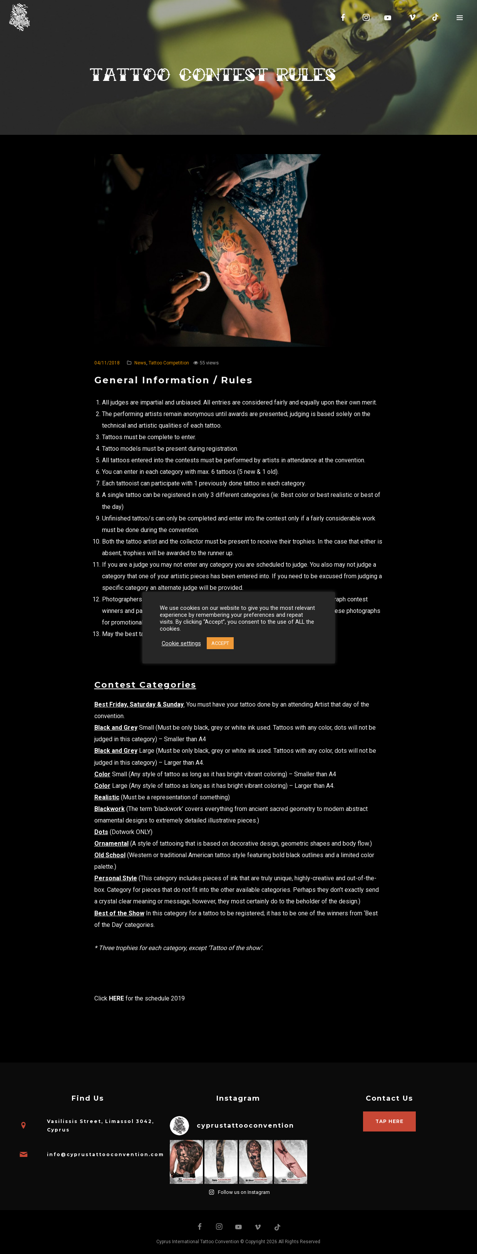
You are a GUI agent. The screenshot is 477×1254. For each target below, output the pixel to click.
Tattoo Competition (169, 363)
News (140, 363)
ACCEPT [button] (220, 643)
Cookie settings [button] (181, 643)
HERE (116, 998)
